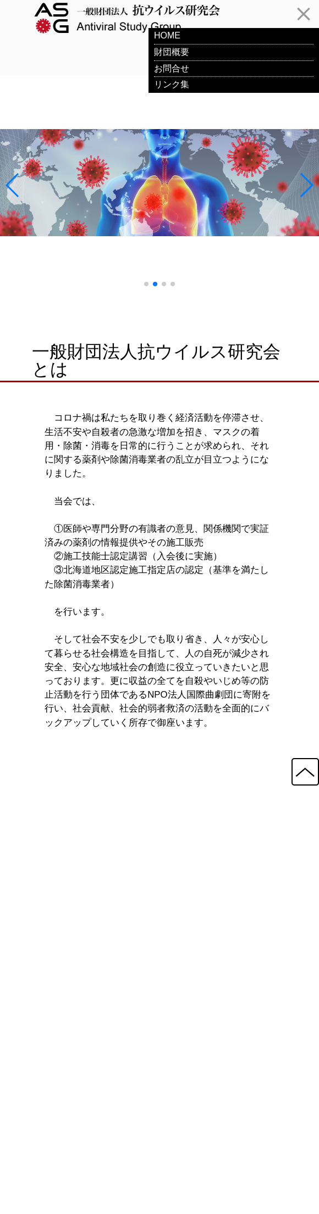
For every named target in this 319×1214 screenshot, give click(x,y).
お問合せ (171, 68)
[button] (146, 284)
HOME (167, 35)
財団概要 (171, 52)
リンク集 (171, 84)
